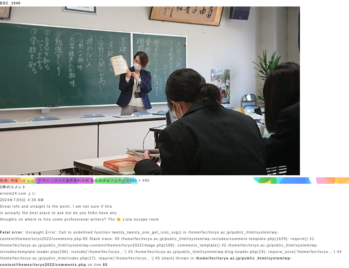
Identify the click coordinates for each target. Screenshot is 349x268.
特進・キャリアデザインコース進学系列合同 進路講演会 (60, 180)
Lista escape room (141, 219)
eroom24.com (13, 193)
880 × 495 (140, 180)
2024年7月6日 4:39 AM (22, 200)
